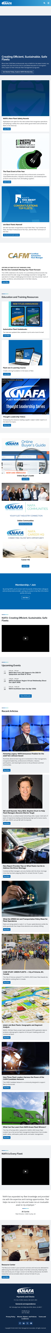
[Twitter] (27, 1323)
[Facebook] (19, 1323)
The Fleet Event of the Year (14, 171)
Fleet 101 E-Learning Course (14, 368)
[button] (44, 3)
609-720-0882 (25, 1313)
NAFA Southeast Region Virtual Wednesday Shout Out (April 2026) (27, 681)
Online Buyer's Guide (25, 476)
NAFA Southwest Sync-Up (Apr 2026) (22, 689)
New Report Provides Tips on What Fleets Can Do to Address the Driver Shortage (24, 867)
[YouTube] (31, 1323)
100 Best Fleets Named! (12, 225)
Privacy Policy (10, 1317)
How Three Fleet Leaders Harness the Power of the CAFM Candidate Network (23, 1078)
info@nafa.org (25, 1311)
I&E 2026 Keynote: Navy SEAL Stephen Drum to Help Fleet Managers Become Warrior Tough (24, 812)
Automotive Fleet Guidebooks (15, 329)
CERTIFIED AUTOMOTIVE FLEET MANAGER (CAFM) (16, 267)
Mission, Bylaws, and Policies (27, 1317)
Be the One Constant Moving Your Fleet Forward (21, 270)
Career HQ (25, 560)
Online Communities (25, 521)
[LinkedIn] (23, 1323)
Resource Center (8, 1265)
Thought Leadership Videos (14, 417)
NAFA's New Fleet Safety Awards (16, 118)
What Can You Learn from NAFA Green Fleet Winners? (24, 1127)
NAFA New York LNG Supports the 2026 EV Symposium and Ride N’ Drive (25, 673)
